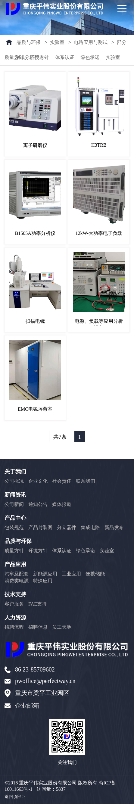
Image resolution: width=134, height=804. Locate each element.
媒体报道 (61, 504)
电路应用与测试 (91, 42)
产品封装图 (40, 527)
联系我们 (85, 481)
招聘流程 (14, 627)
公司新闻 (14, 504)
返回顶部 (15, 796)
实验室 (57, 42)
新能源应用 (45, 573)
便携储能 (95, 573)
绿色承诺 (90, 57)
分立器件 (66, 527)
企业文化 (38, 481)
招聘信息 (38, 627)
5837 (61, 789)
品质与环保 (29, 42)
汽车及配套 (17, 573)
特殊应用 (42, 580)
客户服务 (14, 603)
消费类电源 (17, 580)
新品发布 (114, 527)
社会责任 (61, 481)
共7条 (60, 437)
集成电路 (90, 527)
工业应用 (71, 573)
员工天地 (61, 627)
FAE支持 (37, 603)
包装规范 (14, 527)
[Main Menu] (121, 8)
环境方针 (39, 57)
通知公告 (38, 504)
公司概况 (14, 481)
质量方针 (14, 57)
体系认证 (64, 57)
